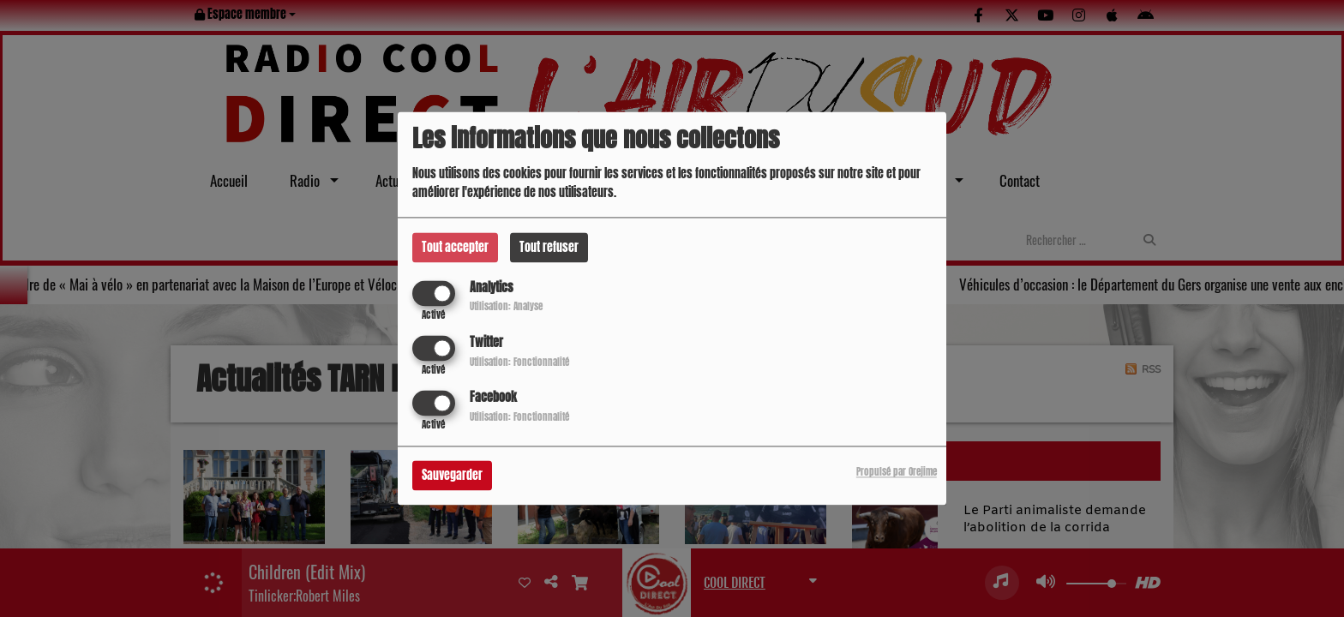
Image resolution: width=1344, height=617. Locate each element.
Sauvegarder (452, 476)
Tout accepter (455, 247)
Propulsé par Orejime (896, 472)
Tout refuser (549, 247)
